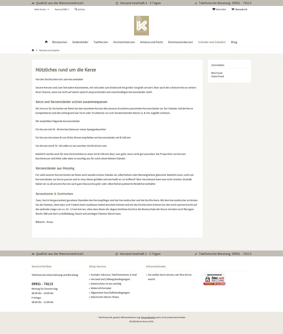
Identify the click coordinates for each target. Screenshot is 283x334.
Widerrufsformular (101, 288)
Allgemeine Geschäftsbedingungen (110, 292)
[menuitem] (240, 9)
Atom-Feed (217, 76)
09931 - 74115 (42, 284)
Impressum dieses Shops (105, 297)
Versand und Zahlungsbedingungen (110, 279)
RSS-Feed (216, 73)
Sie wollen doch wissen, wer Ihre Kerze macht (170, 277)
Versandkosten (148, 317)
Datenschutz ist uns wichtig (106, 283)
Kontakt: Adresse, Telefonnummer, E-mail (114, 274)
